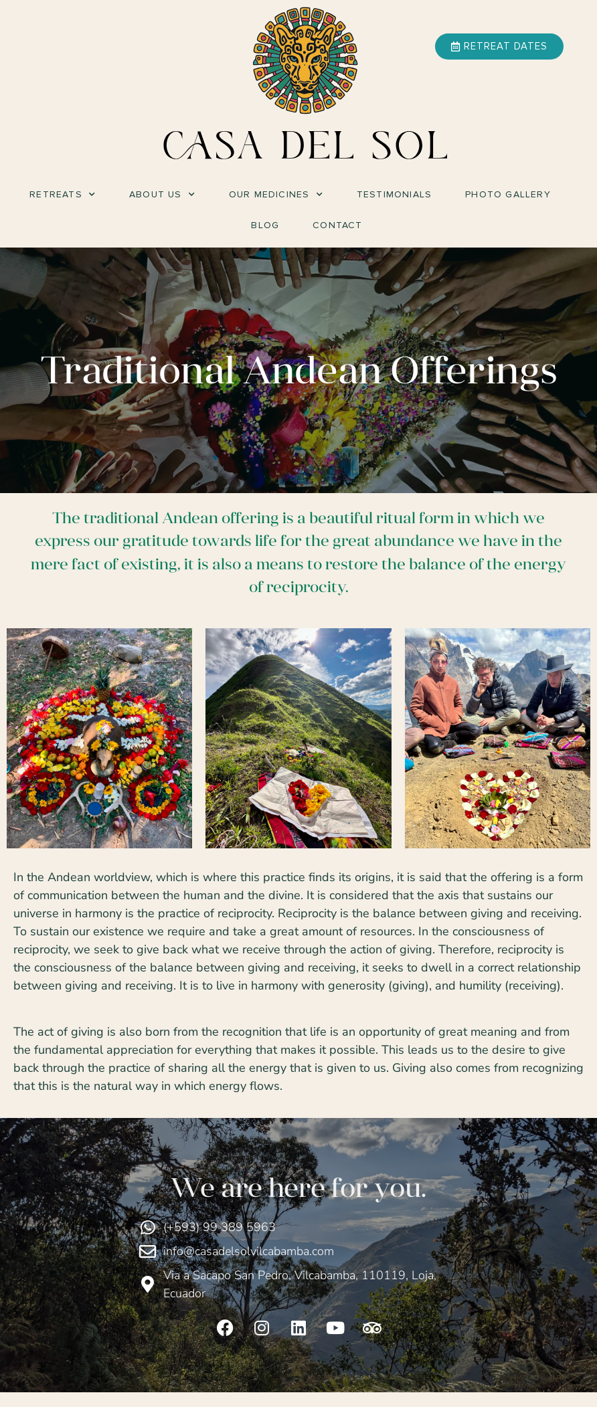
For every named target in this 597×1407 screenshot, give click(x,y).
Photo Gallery (508, 194)
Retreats (62, 195)
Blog (265, 225)
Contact (337, 225)
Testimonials (394, 194)
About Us (162, 195)
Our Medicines (276, 195)
